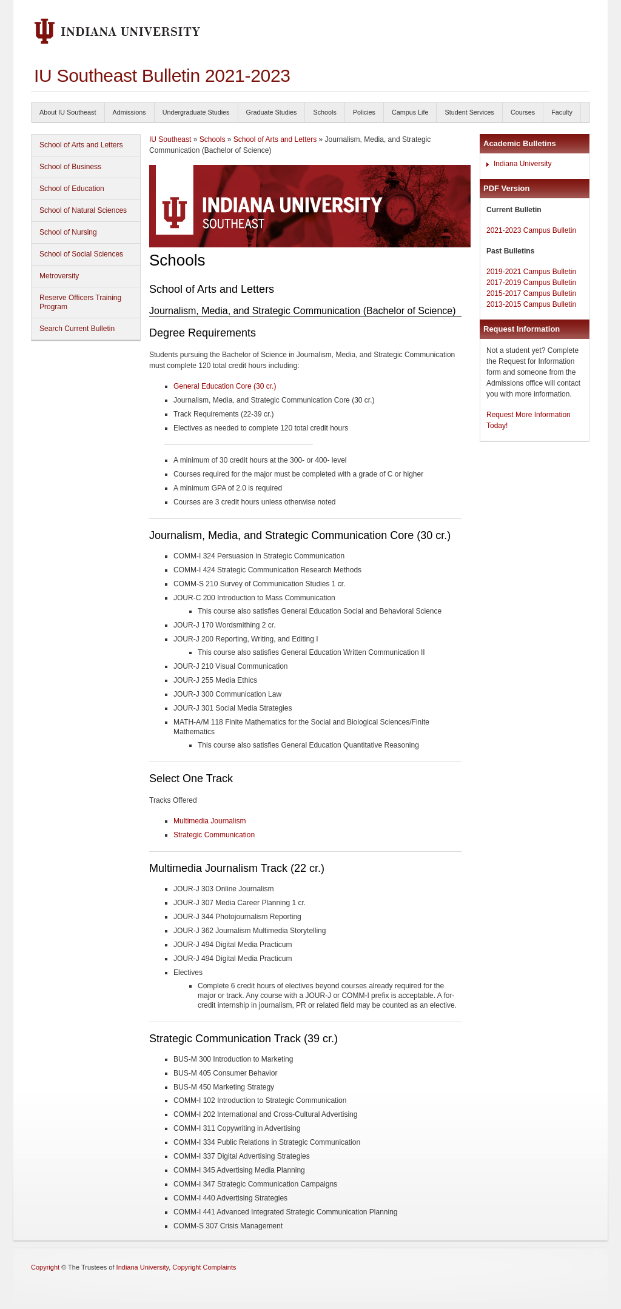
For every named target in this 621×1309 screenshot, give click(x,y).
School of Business (70, 166)
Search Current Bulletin (77, 328)
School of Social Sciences (81, 254)
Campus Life (410, 112)
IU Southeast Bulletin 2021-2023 (162, 75)
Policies (364, 112)
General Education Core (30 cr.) (224, 386)
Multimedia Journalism (209, 821)
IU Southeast (170, 139)
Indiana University (522, 163)
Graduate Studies (271, 112)
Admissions (129, 112)
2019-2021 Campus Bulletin (531, 271)
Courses (523, 112)
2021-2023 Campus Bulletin (531, 230)
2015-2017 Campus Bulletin (531, 293)
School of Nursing (68, 232)
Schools (324, 112)
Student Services (469, 112)
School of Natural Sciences (83, 210)
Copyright (45, 1267)
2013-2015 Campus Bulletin (531, 304)
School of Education (71, 188)
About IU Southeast (67, 112)
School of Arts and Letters (81, 145)
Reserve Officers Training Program (80, 302)
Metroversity (59, 276)
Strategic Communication (214, 835)
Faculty (561, 112)
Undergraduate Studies (196, 112)
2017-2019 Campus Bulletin (531, 282)
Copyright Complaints (204, 1267)
